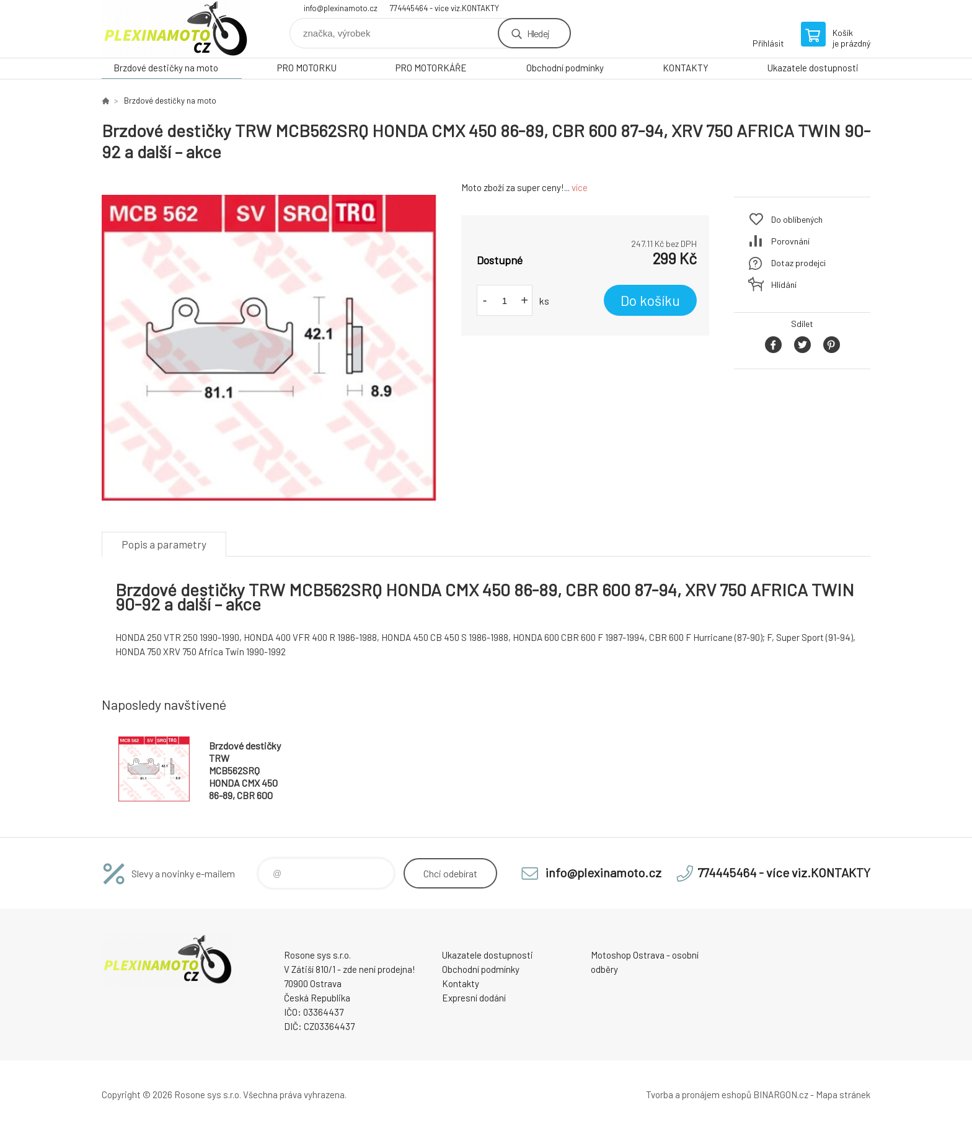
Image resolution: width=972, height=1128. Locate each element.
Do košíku (650, 300)
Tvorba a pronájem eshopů (698, 1094)
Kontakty (460, 983)
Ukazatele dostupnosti (813, 67)
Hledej (538, 33)
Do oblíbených (797, 219)
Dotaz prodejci (798, 262)
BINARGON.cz (780, 1094)
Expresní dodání (474, 997)
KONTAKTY (686, 67)
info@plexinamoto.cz (341, 8)
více (580, 187)
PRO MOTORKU (307, 67)
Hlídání (784, 284)
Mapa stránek (843, 1094)
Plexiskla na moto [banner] (176, 29)
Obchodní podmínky (565, 67)
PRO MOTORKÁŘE (431, 67)
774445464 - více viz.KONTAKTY (444, 8)
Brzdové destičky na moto (165, 67)
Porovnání (790, 241)
